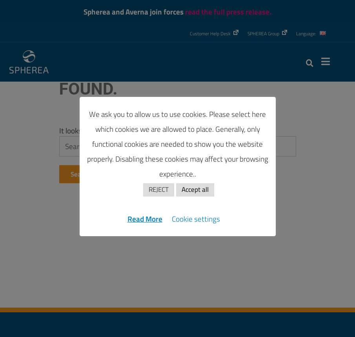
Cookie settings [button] (196, 218)
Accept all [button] (195, 189)
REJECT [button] (159, 189)
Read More (144, 218)
